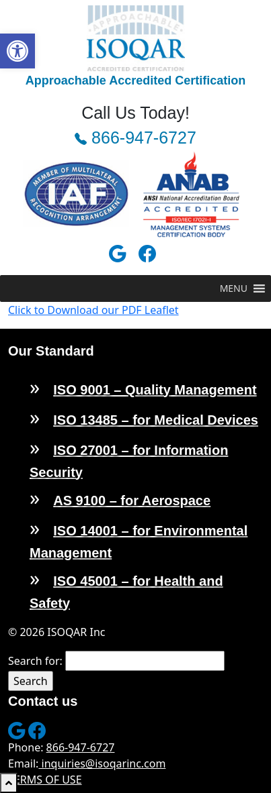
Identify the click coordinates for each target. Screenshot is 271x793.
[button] (17, 51)
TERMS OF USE (45, 779)
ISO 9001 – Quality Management (154, 389)
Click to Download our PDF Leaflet (93, 310)
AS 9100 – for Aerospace (131, 500)
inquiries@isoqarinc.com (101, 763)
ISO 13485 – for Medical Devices (155, 420)
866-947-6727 (135, 137)
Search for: (35, 660)
